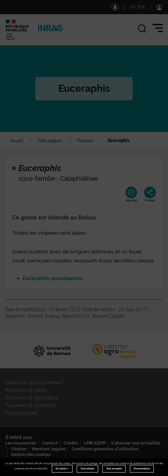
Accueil (16, 140)
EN (141, 7)
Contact (50, 443)
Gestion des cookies (31, 454)
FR (133, 7)
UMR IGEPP (95, 443)
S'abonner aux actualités (135, 443)
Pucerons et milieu (26, 390)
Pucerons (85, 140)
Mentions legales (49, 449)
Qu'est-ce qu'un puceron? (34, 382)
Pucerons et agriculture (31, 398)
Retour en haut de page (163, 471)
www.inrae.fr (18, 465)
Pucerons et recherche (31, 405)
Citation (18, 449)
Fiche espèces (50, 140)
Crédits (71, 443)
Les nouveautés (20, 443)
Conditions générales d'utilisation (105, 449)
